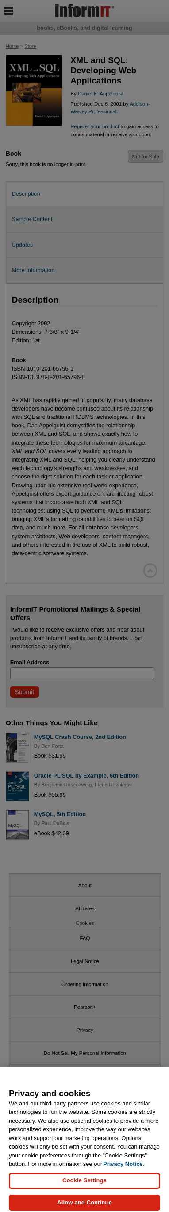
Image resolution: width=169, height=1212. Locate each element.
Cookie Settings (84, 1183)
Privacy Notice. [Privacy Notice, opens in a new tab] (123, 1167)
